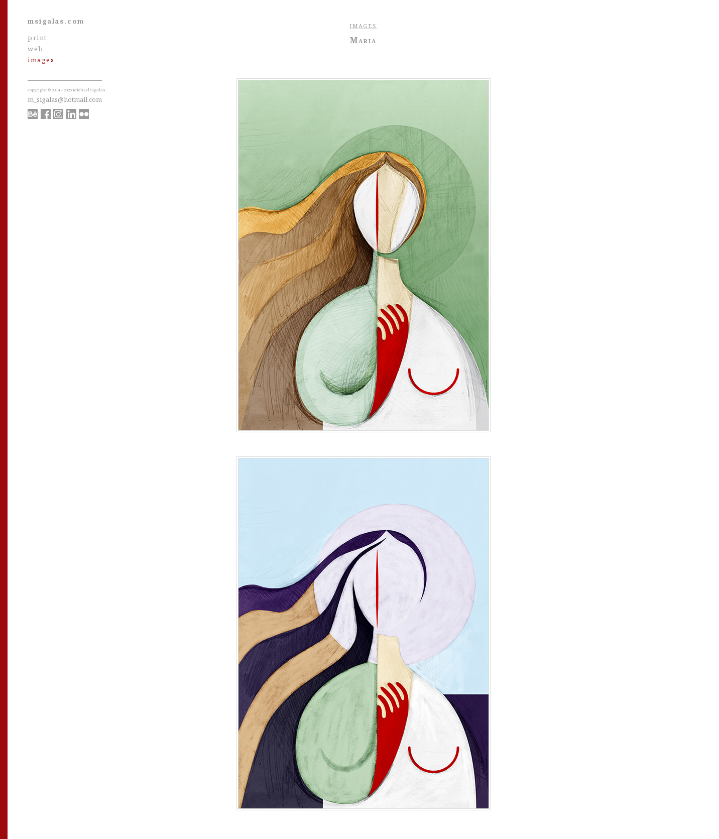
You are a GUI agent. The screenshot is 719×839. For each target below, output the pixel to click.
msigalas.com (56, 21)
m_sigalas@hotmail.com (65, 99)
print (37, 37)
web (36, 48)
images (41, 59)
